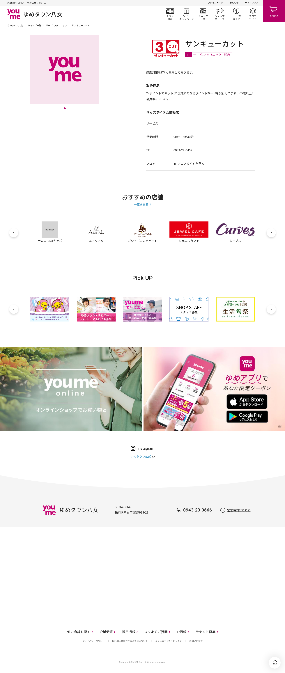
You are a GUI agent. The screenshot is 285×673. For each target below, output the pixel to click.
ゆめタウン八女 (15, 25)
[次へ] (271, 232)
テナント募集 (205, 632)
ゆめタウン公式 (140, 456)
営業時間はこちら (239, 510)
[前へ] (13, 232)
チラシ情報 (170, 14)
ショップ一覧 (203, 14)
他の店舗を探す (35, 3)
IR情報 (181, 632)
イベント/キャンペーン (186, 14)
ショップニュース (219, 14)
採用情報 (128, 632)
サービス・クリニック (56, 25)
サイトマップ (251, 3)
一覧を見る (141, 204)
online (274, 11)
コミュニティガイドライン (168, 641)
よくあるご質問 (156, 632)
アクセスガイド (215, 3)
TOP (275, 663)
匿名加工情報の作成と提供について (130, 641)
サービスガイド (236, 14)
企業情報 (106, 632)
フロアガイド (253, 14)
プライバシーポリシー (93, 641)
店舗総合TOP (13, 3)
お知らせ (234, 3)
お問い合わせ (196, 641)
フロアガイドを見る (191, 164)
